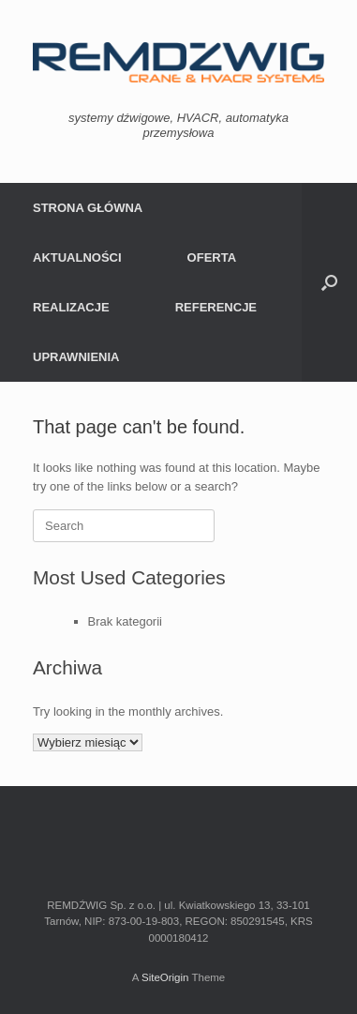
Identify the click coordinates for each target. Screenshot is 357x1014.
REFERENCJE (216, 307)
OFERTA (211, 257)
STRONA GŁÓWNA (87, 208)
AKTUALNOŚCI (77, 257)
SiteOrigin (165, 977)
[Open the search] (329, 282)
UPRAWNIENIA (76, 357)
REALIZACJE (71, 307)
